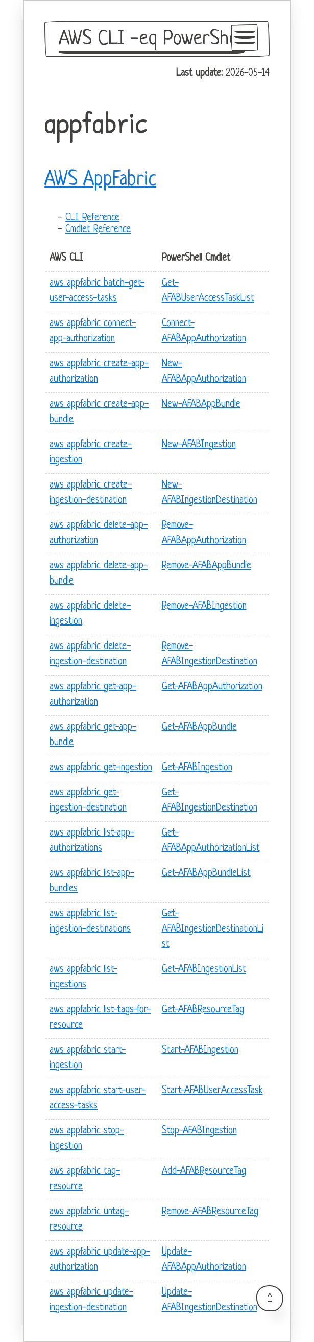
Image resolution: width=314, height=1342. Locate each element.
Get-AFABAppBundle (199, 727)
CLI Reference (92, 218)
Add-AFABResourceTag (204, 1171)
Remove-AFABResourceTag (210, 1212)
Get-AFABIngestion (197, 767)
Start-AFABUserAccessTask (212, 1090)
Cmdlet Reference (98, 229)
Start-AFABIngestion (200, 1050)
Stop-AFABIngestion (199, 1131)
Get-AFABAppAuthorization (212, 687)
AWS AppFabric (100, 180)
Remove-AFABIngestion (204, 606)
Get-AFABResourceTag (203, 1010)
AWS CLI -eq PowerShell (152, 39)
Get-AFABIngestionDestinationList (212, 929)
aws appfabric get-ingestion (101, 767)
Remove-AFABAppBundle (206, 566)
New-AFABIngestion (199, 444)
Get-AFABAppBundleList (206, 873)
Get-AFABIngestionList (204, 969)
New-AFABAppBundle (201, 404)
